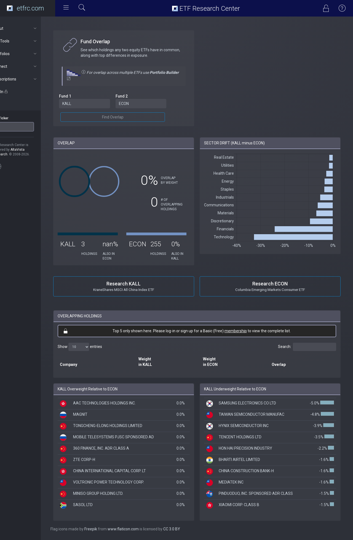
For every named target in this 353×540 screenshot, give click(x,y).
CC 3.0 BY (186, 529)
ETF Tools (29, 41)
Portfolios (29, 54)
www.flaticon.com (137, 529)
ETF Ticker (15, 118)
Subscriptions (29, 79)
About (29, 28)
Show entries (94, 347)
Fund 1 (79, 96)
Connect (29, 66)
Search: (307, 347)
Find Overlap (124, 117)
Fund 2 (133, 96)
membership (243, 331)
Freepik (105, 529)
